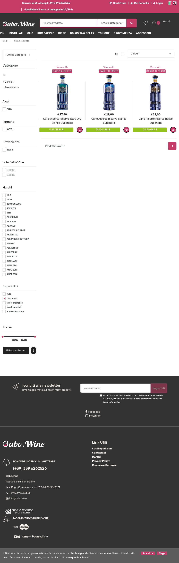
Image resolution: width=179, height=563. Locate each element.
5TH (9, 213)
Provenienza (123, 33)
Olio (30, 33)
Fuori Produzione (15, 311)
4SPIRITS (11, 208)
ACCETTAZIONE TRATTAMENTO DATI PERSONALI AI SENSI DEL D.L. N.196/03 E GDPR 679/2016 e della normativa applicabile (133, 398)
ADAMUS (11, 226)
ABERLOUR (12, 217)
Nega (162, 553)
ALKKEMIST (12, 248)
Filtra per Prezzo (15, 350)
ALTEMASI (12, 261)
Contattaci (118, 3)
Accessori (143, 33)
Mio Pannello (140, 3)
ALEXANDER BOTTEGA (18, 239)
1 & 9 (9, 195)
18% (9, 109)
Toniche (104, 33)
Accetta (148, 553)
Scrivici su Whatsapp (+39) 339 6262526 (46, 3)
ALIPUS (10, 243)
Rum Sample (45, 33)
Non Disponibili (14, 307)
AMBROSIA (12, 274)
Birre (62, 33)
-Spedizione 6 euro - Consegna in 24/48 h (48, 9)
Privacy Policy (101, 461)
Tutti (9, 294)
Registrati (159, 388)
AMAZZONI (12, 270)
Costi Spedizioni (102, 448)
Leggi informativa (111, 402)
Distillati (16, 33)
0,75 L (10, 129)
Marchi (96, 456)
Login (158, 3)
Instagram (93, 415)
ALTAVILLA (12, 257)
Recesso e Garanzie (104, 465)
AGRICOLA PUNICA (16, 230)
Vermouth (62, 67)
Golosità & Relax (82, 33)
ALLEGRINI (12, 252)
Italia (10, 149)
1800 (9, 199)
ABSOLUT (11, 221)
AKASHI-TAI (12, 235)
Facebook (92, 411)
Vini (2, 33)
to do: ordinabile (15, 303)
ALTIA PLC (12, 265)
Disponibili (12, 298)
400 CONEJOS (14, 204)
